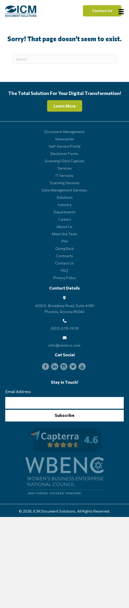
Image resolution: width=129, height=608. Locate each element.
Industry (64, 204)
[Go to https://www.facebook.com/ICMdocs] (45, 366)
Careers (64, 219)
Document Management (64, 131)
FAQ (64, 270)
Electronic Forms (64, 153)
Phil (64, 241)
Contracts (64, 256)
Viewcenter (64, 139)
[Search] (64, 59)
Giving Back (64, 248)
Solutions (65, 197)
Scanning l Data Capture (64, 161)
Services (65, 168)
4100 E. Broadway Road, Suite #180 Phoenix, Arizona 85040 (64, 308)
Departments (65, 212)
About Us (64, 226)
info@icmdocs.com (64, 345)
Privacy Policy (64, 277)
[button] (102, 10)
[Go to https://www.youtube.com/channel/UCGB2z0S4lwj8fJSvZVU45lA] (82, 366)
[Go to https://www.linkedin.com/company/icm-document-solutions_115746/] (55, 366)
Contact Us (64, 263)
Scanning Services (65, 182)
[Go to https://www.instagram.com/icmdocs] (64, 366)
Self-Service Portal (64, 146)
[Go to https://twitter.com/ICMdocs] (73, 366)
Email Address (18, 391)
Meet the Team (64, 234)
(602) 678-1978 (64, 328)
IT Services (64, 175)
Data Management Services (64, 190)
